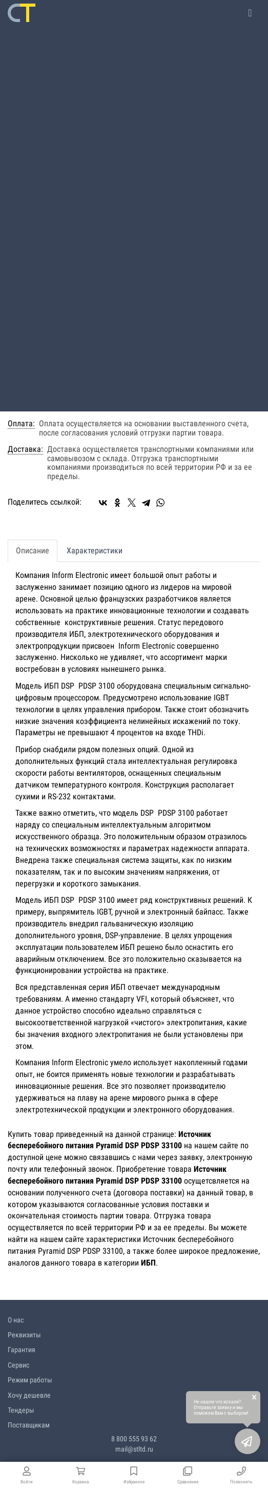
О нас (16, 1320)
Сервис (18, 1365)
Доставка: (25, 449)
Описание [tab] (32, 550)
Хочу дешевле (29, 1395)
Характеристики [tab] (94, 550)
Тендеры (21, 1410)
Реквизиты (24, 1335)
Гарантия (21, 1350)
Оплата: (21, 423)
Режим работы (30, 1380)
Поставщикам (29, 1425)
